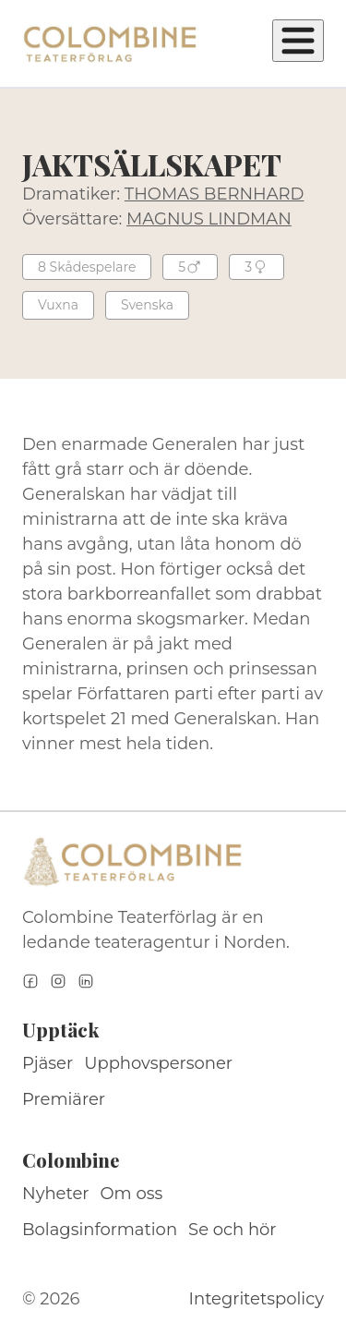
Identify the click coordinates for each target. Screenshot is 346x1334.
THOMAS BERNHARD (214, 194)
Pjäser (47, 1063)
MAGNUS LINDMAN (209, 219)
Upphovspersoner (158, 1063)
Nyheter (55, 1193)
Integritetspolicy (256, 1299)
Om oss (132, 1193)
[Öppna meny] (298, 40)
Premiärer (63, 1099)
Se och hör (232, 1229)
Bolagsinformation (99, 1229)
